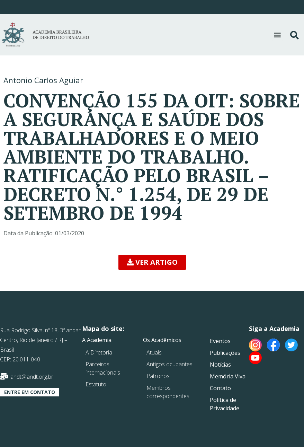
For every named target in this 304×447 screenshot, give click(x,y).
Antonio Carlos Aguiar (43, 80)
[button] (277, 35)
